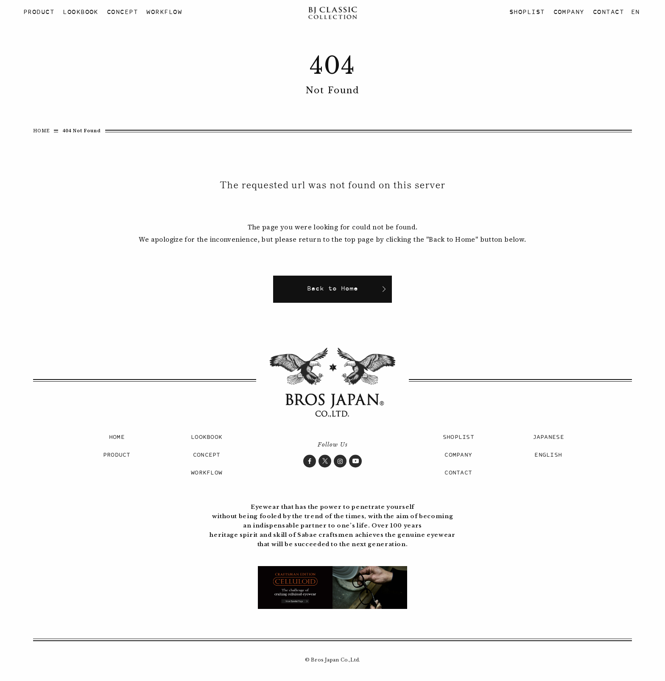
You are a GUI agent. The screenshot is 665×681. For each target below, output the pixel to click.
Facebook (309, 461)
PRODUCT (38, 12)
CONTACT (608, 12)
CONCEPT (122, 12)
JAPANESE (548, 437)
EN (635, 12)
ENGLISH (548, 455)
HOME (41, 131)
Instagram (340, 461)
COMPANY (568, 12)
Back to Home (332, 289)
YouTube (355, 461)
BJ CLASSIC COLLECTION (332, 12)
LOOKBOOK (80, 12)
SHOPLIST (527, 12)
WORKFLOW (164, 12)
